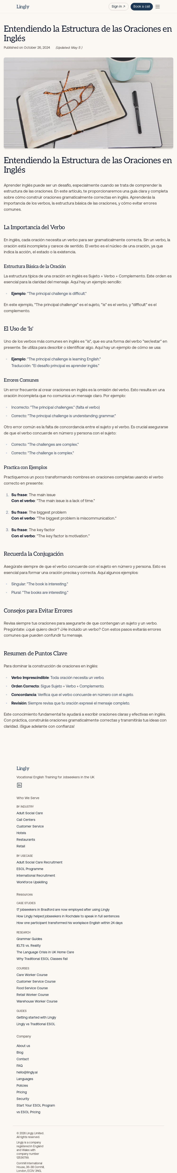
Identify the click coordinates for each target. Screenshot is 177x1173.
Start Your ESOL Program (36, 1105)
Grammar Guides (29, 939)
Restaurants (26, 839)
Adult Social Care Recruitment (39, 862)
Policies (22, 1085)
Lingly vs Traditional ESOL (36, 1024)
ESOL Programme (30, 869)
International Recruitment (36, 875)
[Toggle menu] (157, 6)
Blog (20, 1052)
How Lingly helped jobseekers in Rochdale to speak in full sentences (68, 916)
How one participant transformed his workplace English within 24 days (70, 923)
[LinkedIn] (19, 785)
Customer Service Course (36, 981)
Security (23, 1099)
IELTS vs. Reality (29, 945)
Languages (25, 1079)
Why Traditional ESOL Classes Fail (42, 959)
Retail (21, 846)
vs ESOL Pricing (28, 1112)
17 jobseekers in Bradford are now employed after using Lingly (63, 909)
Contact (23, 1059)
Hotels (21, 833)
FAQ (20, 1066)
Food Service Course (32, 988)
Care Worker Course (32, 975)
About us (23, 1046)
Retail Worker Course (33, 995)
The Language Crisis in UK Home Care (45, 952)
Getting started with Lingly (36, 1017)
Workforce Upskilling (32, 882)
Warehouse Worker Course (37, 1001)
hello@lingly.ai (27, 1072)
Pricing (22, 1092)
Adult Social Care (30, 813)
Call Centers (26, 820)
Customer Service (30, 826)
